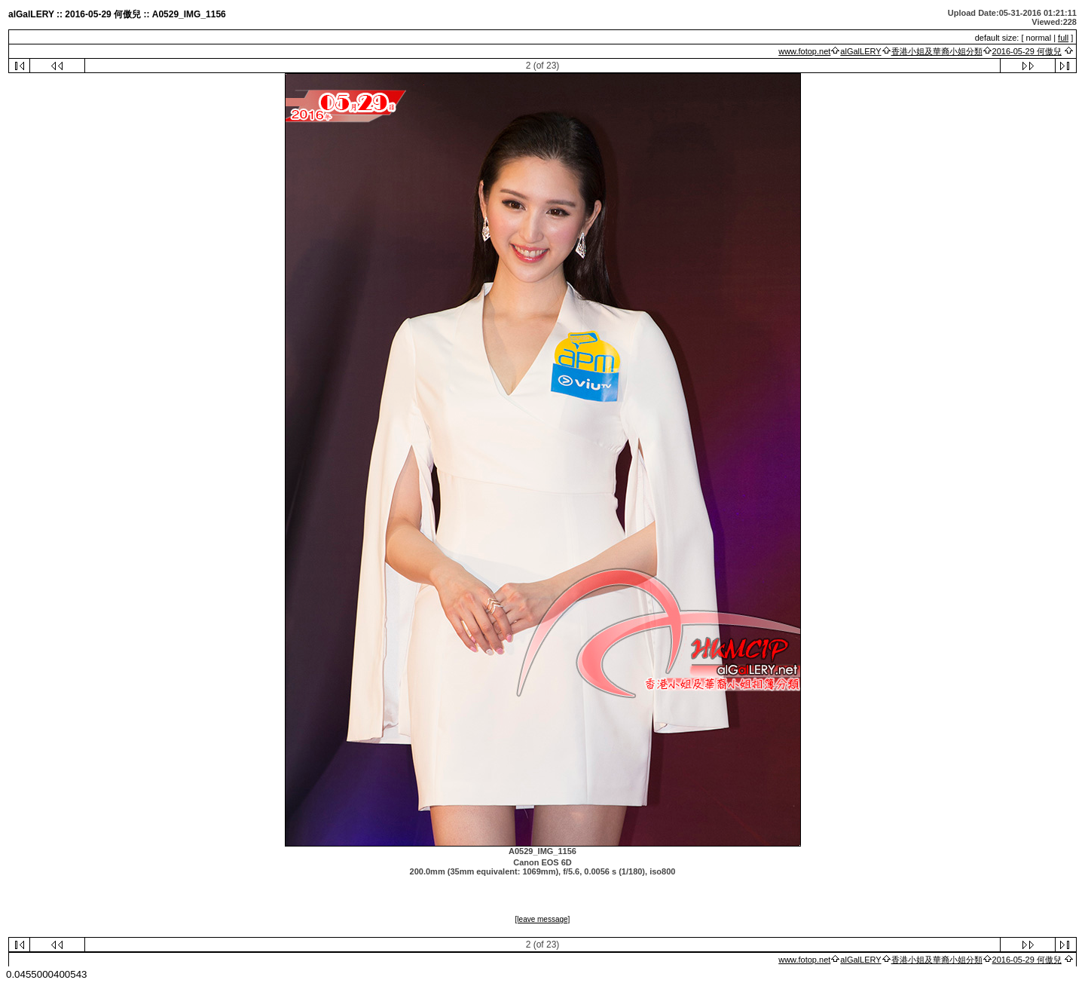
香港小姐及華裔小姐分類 (937, 51)
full (1063, 37)
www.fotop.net (804, 51)
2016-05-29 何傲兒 (1027, 51)
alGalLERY (860, 51)
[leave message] (542, 919)
